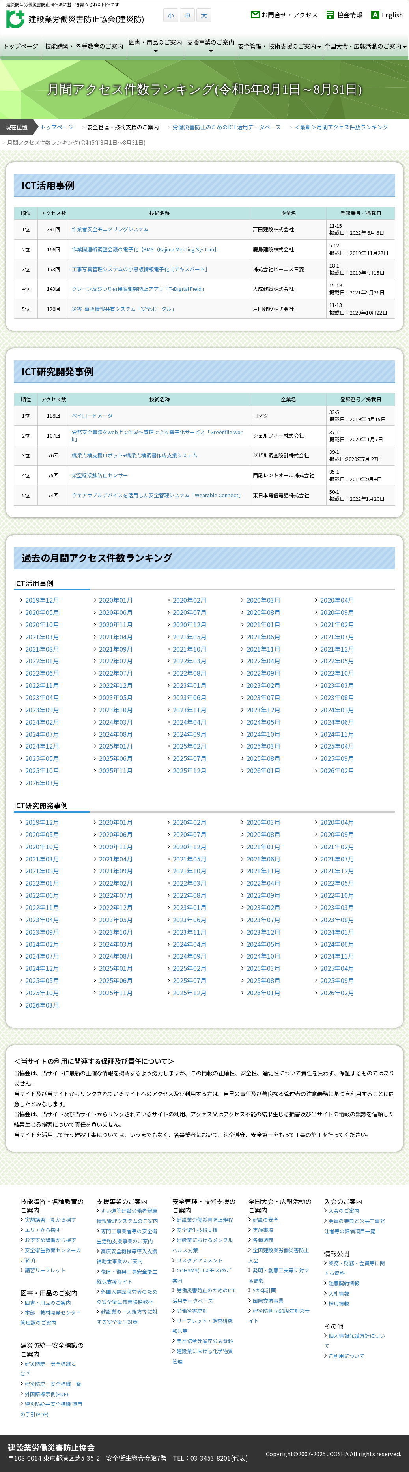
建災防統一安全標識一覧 (53, 1384)
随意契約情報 (344, 1283)
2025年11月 (116, 770)
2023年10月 (116, 709)
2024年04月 (190, 722)
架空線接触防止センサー (100, 475)
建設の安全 (265, 1219)
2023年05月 (116, 697)
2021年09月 (116, 649)
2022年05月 (337, 660)
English (392, 14)
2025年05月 (42, 758)
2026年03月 (42, 782)
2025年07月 (190, 758)
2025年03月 (263, 746)
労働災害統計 (192, 1311)
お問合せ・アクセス (289, 14)
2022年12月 (116, 685)
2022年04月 (263, 660)
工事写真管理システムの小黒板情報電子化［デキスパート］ (141, 269)
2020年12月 (190, 624)
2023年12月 (263, 709)
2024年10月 (263, 734)
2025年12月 (190, 770)
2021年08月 (42, 649)
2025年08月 (263, 758)
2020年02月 (190, 600)
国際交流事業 (268, 1300)
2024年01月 (337, 709)
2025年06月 (116, 758)
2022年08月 (190, 673)
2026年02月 (337, 770)
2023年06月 (190, 697)
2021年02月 (337, 624)
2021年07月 (337, 636)
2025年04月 (337, 746)
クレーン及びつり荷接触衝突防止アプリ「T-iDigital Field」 (139, 288)
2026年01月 (263, 770)
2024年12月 (42, 746)
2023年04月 (42, 697)
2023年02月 (263, 685)
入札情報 (339, 1293)
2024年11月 (337, 734)
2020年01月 (116, 600)
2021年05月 (190, 636)
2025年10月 (42, 770)
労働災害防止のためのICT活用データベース (227, 127)
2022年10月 (337, 673)
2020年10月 (42, 624)
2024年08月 (116, 734)
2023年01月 (190, 685)
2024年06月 (337, 722)
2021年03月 (42, 636)
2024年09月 (190, 734)
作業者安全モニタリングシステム (110, 229)
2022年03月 (190, 660)
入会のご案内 (344, 1210)
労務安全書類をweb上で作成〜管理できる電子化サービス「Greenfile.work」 (157, 435)
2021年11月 (263, 649)
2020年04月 (337, 600)
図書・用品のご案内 (48, 1302)
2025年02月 (190, 746)
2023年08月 (337, 697)
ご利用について (346, 1356)
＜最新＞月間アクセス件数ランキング (341, 127)
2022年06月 (42, 673)
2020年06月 (116, 612)
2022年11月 (42, 685)
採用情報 (339, 1303)
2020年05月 (42, 612)
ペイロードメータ (92, 415)
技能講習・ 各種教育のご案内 (84, 45)
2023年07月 (263, 697)
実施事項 (263, 1230)
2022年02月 (116, 660)
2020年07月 (190, 612)
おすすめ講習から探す (50, 1240)
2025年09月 (337, 758)
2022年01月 (42, 660)
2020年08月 (263, 612)
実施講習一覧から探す (50, 1219)
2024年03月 (116, 722)
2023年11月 (190, 709)
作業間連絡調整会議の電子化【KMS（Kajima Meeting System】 (145, 249)
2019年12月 (42, 600)
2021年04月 (116, 636)
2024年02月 (42, 722)
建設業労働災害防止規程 (205, 1219)
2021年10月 (190, 649)
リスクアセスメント (200, 1260)
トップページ (20, 45)
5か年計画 (264, 1290)
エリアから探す (43, 1230)
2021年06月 (263, 636)
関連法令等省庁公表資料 (205, 1341)
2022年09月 (263, 673)
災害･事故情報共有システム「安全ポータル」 (124, 309)
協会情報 (349, 14)
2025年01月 (116, 746)
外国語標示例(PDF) (46, 1394)
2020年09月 (337, 612)
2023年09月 (42, 709)
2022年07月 (116, 673)
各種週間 (263, 1240)
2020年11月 (116, 624)
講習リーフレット (45, 1270)
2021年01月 (263, 624)
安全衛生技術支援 (197, 1230)
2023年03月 (337, 685)
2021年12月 (337, 649)
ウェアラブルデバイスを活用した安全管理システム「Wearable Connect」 (157, 495)
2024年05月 (263, 722)
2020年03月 (263, 600)
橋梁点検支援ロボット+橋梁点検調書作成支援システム (135, 455)
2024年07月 (42, 734)
